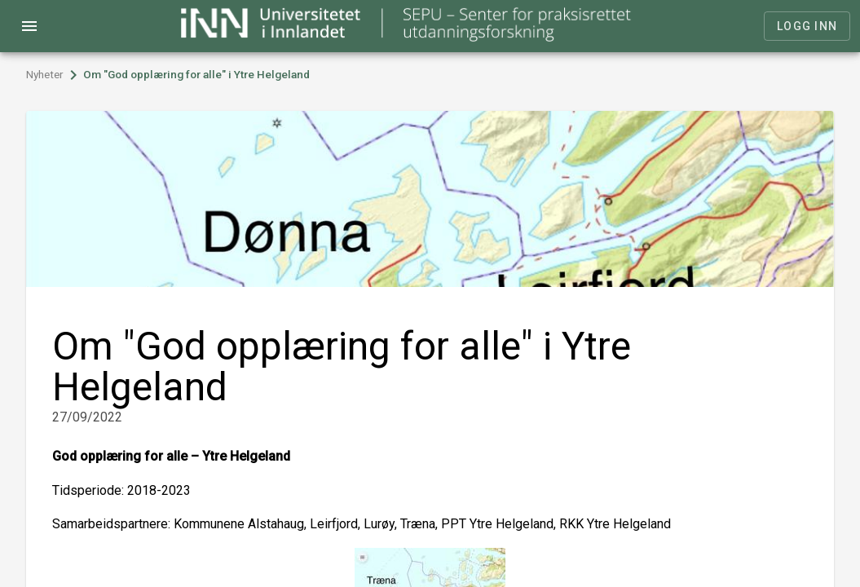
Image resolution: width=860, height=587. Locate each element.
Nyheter (45, 74)
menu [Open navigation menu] (29, 26)
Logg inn (807, 26)
